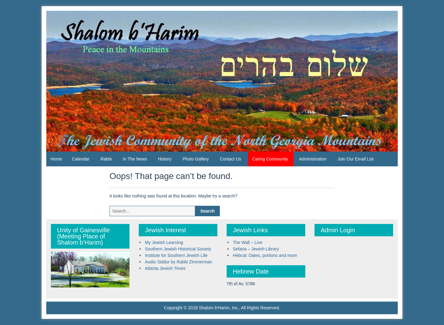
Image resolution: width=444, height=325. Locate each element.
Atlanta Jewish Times (165, 268)
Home (56, 158)
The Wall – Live (247, 242)
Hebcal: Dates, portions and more (265, 255)
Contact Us (230, 158)
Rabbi (106, 158)
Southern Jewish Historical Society (178, 248)
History (165, 158)
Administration (313, 158)
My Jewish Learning (164, 242)
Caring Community (270, 158)
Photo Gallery (196, 158)
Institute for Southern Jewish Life (176, 255)
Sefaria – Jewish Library (256, 248)
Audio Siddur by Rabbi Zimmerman (178, 261)
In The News (135, 158)
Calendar (80, 158)
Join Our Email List (355, 158)
